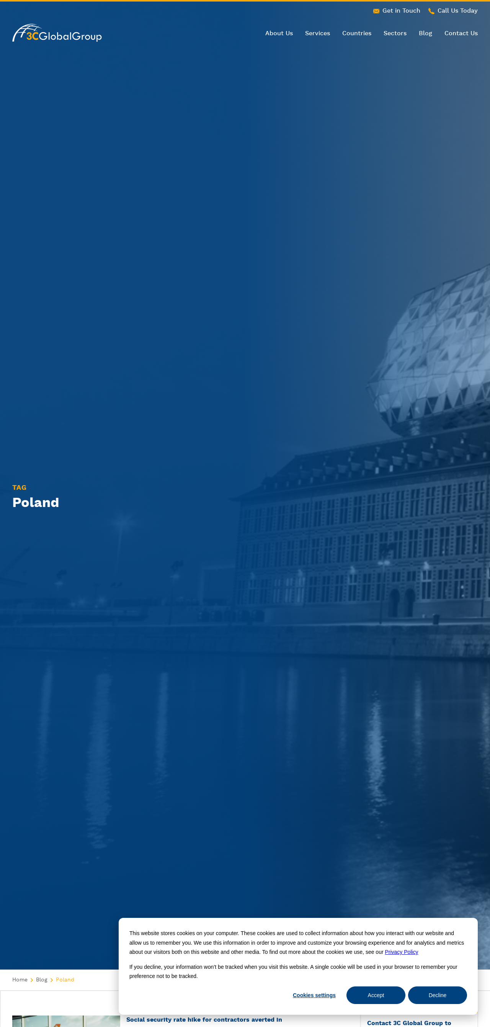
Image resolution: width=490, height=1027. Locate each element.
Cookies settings (314, 995)
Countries (356, 33)
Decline (438, 995)
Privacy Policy (401, 952)
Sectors (395, 33)
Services (317, 33)
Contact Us (461, 33)
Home (20, 979)
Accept (376, 995)
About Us (279, 33)
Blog (425, 33)
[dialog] (298, 966)
